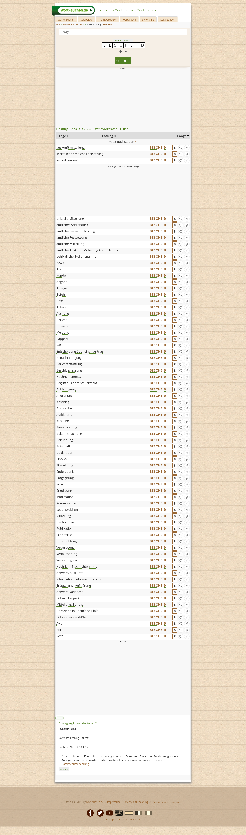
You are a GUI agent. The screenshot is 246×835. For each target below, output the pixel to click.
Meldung (62, 332)
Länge (182, 136)
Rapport (62, 339)
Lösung (108, 136)
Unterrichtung (66, 541)
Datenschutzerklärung (76, 764)
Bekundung (64, 440)
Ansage (61, 288)
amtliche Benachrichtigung (75, 231)
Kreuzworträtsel (107, 19)
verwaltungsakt (67, 160)
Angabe (61, 282)
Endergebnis (65, 471)
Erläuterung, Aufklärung (73, 585)
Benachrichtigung (69, 358)
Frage (61, 136)
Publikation (64, 528)
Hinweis (62, 326)
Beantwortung (66, 427)
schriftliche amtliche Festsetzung (79, 154)
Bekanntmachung (69, 434)
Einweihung (64, 465)
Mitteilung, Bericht (69, 604)
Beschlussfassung (69, 370)
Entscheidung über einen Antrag (79, 351)
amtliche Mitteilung (70, 244)
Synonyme (148, 19)
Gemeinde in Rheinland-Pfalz (77, 611)
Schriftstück (64, 535)
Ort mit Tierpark (68, 598)
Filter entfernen (123, 40)
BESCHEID (158, 147)
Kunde (61, 275)
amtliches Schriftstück (72, 225)
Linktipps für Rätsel (116, 819)
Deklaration (64, 452)
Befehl (61, 294)
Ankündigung (66, 389)
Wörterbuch (129, 19)
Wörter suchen (66, 19)
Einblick (61, 459)
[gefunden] (180, 147)
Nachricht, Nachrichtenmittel (77, 566)
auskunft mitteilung (70, 147)
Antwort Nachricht (69, 592)
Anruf (60, 269)
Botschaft (63, 446)
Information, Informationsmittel (79, 579)
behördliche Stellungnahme (76, 256)
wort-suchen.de (95, 802)
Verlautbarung (66, 554)
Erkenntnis (64, 484)
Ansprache (64, 408)
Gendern (135, 819)
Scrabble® (86, 19)
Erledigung (64, 490)
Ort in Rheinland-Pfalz (72, 617)
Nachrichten (65, 522)
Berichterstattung (69, 364)
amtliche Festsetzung (71, 237)
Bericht (61, 320)
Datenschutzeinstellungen (166, 802)
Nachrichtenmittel (69, 377)
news (60, 263)
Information (65, 497)
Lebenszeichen (67, 509)
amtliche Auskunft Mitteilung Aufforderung (87, 250)
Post (59, 636)
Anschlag (62, 402)
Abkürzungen (167, 19)
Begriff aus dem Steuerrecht (76, 383)
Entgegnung (65, 478)
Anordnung (64, 396)
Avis (59, 623)
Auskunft (62, 421)
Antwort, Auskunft (69, 573)
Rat (58, 345)
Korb (59, 630)
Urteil (60, 301)
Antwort (62, 307)
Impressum (113, 802)
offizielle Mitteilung (70, 218)
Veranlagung (65, 547)
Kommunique (66, 503)
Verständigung (66, 560)
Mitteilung (63, 516)
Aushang (62, 313)
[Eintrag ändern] (187, 147)
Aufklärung (64, 415)
